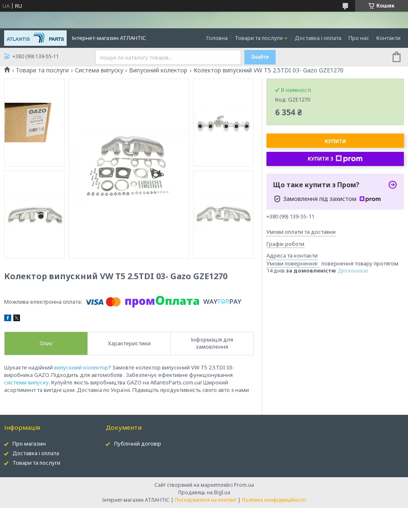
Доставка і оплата (318, 38)
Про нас (358, 38)
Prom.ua (244, 484)
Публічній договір (137, 443)
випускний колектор (81, 367)
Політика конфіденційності (274, 499)
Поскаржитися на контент (205, 499)
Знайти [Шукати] (260, 57)
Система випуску (99, 70)
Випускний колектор (158, 70)
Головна (217, 38)
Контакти (388, 38)
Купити (335, 141)
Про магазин (29, 443)
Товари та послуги (259, 38)
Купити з (335, 159)
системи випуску (26, 382)
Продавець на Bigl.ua (204, 492)
